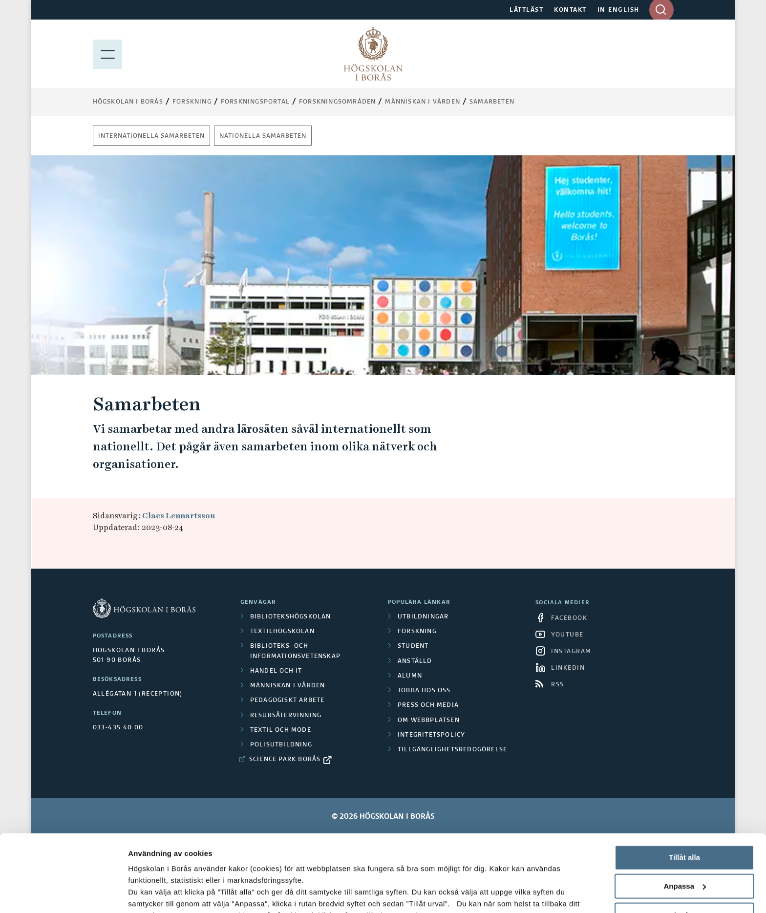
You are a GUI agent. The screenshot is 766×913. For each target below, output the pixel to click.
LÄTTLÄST (526, 10)
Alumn (410, 676)
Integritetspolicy (431, 735)
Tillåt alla (684, 785)
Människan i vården (422, 102)
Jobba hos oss (424, 690)
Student (413, 646)
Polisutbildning (281, 745)
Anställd (415, 661)
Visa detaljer (149, 894)
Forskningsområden (337, 102)
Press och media (428, 705)
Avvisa (684, 842)
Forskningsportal (255, 102)
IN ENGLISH (618, 10)
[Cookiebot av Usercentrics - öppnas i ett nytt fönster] (63, 894)
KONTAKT (570, 10)
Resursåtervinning (285, 715)
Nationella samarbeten (262, 136)
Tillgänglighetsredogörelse (452, 749)
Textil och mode (280, 730)
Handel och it (276, 671)
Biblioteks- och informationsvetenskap (295, 651)
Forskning (192, 102)
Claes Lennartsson (178, 515)
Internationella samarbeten (151, 136)
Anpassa (684, 814)
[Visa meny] (107, 53)
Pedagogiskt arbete (287, 700)
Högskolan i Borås (128, 102)
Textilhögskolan (282, 631)
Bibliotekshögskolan (290, 617)
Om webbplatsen (429, 720)
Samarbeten (491, 102)
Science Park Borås (285, 759)
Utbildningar (423, 617)
